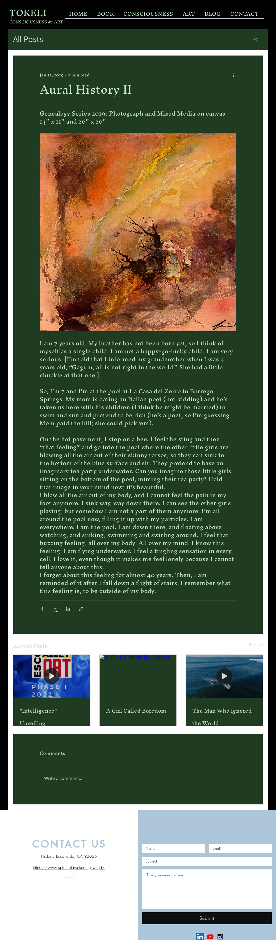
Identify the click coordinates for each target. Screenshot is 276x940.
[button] (256, 39)
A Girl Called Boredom (136, 710)
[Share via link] (81, 609)
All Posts (28, 39)
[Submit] (207, 918)
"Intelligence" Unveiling (38, 716)
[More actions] (233, 75)
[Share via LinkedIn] (68, 609)
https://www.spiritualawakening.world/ (69, 867)
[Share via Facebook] (42, 609)
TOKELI (28, 12)
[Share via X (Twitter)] (55, 609)
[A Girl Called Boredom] (138, 676)
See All (256, 645)
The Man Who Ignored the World (222, 716)
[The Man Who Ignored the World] (224, 676)
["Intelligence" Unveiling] (51, 676)
